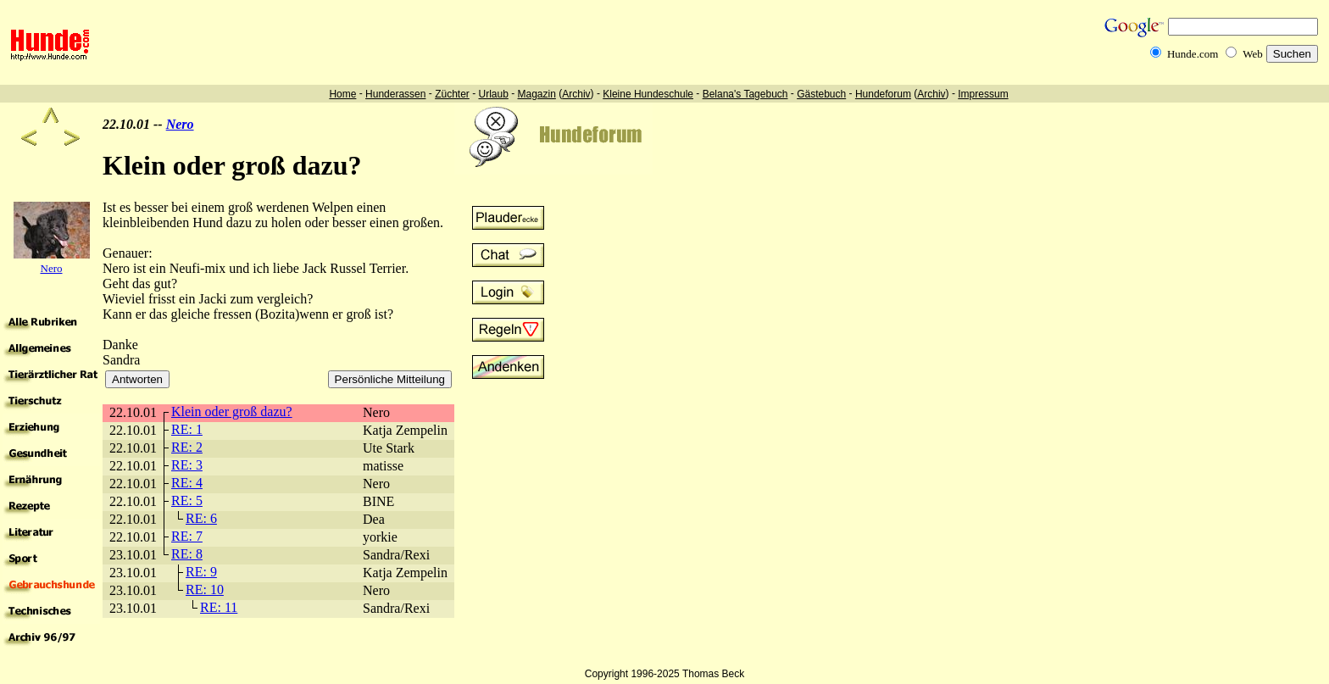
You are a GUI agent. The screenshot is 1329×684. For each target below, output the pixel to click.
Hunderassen (395, 94)
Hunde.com (1192, 53)
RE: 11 (218, 607)
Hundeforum (883, 94)
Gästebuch (821, 94)
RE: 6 (201, 518)
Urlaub (493, 94)
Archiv (576, 94)
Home (342, 94)
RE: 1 (187, 429)
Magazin (537, 94)
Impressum (983, 94)
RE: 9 (201, 571)
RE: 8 (187, 554)
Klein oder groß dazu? (231, 411)
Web (1253, 53)
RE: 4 (187, 482)
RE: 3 (187, 465)
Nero (180, 124)
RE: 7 (187, 536)
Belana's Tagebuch (745, 94)
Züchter (452, 94)
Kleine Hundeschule (648, 94)
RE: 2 (187, 447)
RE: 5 (187, 500)
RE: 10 (205, 589)
